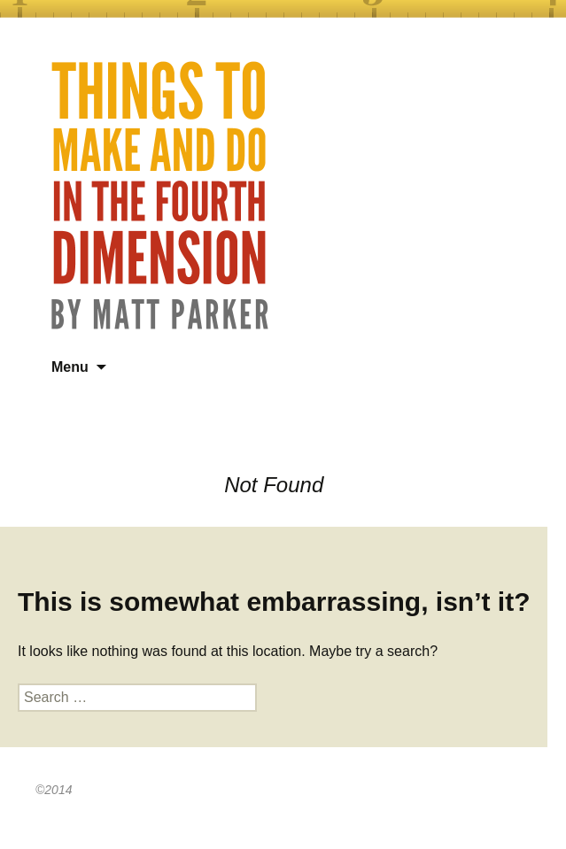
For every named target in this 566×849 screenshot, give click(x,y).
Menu (70, 366)
